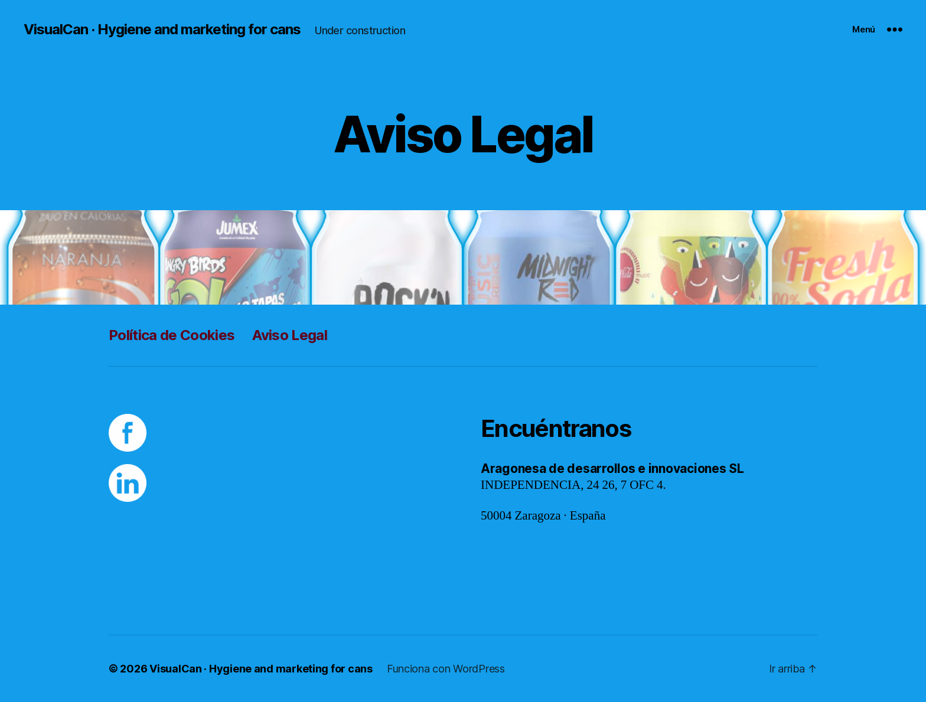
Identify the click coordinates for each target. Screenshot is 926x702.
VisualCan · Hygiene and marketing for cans (162, 29)
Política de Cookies (171, 335)
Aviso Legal (289, 335)
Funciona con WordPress (446, 668)
